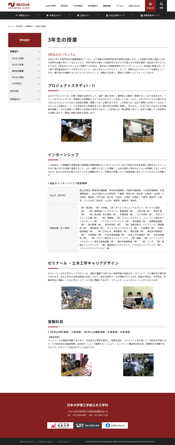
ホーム (11, 26)
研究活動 (14, 91)
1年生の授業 (18, 58)
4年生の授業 (18, 77)
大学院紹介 (17, 83)
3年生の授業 (18, 70)
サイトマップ (63, 442)
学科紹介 (19, 26)
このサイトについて (26, 442)
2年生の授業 (18, 64)
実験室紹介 (15, 99)
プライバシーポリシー (46, 442)
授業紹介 (29, 26)
